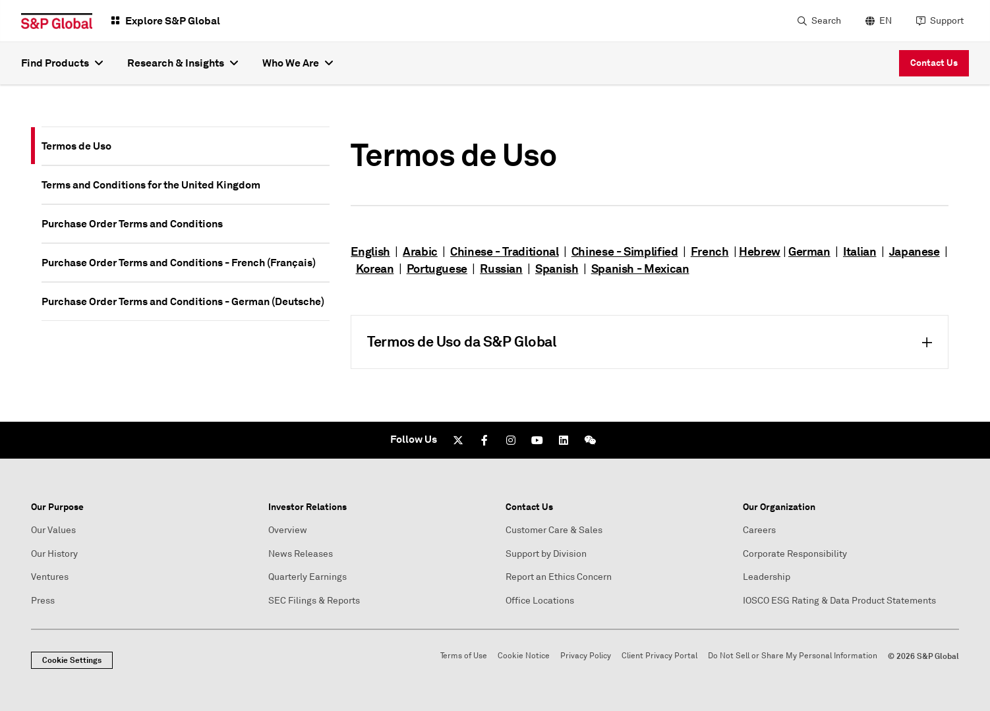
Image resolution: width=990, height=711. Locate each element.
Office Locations (540, 600)
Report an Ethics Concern (559, 577)
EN (885, 20)
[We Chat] (589, 440)
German (809, 251)
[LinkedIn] (563, 440)
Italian (859, 251)
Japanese (914, 251)
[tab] (186, 146)
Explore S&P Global (172, 21)
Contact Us (934, 63)
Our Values (53, 530)
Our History (54, 553)
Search (826, 20)
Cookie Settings (72, 660)
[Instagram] (510, 440)
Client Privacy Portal (659, 656)
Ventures (50, 577)
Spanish (556, 268)
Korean (375, 268)
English (370, 251)
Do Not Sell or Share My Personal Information (792, 656)
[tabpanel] (649, 248)
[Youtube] (537, 440)
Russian (501, 268)
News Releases (300, 553)
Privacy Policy (585, 656)
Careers (759, 530)
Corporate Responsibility (795, 553)
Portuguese (437, 268)
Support (947, 20)
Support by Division (546, 553)
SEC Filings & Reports (314, 600)
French (710, 251)
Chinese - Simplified (624, 251)
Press (43, 600)
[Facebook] (484, 440)
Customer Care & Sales (554, 530)
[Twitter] (458, 440)
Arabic (420, 251)
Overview (287, 530)
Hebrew (759, 251)
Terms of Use (463, 656)
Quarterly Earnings (307, 577)
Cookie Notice (524, 656)
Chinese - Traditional (504, 251)
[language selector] (877, 21)
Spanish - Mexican (640, 268)
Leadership (766, 577)
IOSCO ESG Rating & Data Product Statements (839, 600)
